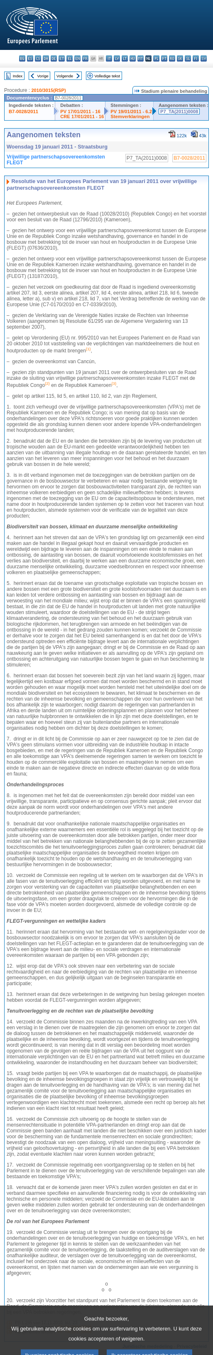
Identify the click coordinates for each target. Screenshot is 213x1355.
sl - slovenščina (188, 58)
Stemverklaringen (129, 116)
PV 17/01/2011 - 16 (80, 111)
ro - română (172, 58)
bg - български (22, 58)
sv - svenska (204, 58)
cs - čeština (38, 58)
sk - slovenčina (180, 58)
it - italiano (109, 58)
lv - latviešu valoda (117, 58)
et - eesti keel (62, 58)
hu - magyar (133, 58)
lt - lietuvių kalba (125, 58)
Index (17, 76)
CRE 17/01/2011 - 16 (82, 116)
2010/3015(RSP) (48, 90)
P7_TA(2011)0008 (179, 111)
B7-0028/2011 (23, 111)
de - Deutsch (54, 58)
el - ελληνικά (69, 58)
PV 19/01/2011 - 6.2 (131, 111)
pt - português (164, 58)
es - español (30, 58)
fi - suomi (196, 58)
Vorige (43, 76)
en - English (77, 58)
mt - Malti (140, 58)
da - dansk (46, 58)
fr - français (85, 58)
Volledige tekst (107, 76)
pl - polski (156, 58)
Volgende (64, 76)
